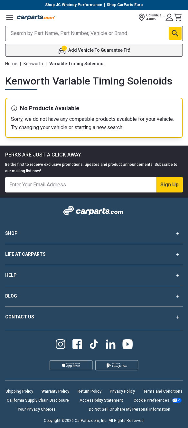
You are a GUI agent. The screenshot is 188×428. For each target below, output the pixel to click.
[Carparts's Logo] (36, 17)
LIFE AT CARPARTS (94, 254)
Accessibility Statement (101, 400)
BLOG (94, 296)
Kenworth (33, 63)
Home (11, 63)
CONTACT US (94, 317)
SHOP (94, 233)
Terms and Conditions (163, 391)
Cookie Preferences (151, 400)
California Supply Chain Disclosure (38, 400)
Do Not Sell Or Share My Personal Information (129, 409)
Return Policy (89, 391)
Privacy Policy (122, 391)
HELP (94, 275)
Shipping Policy (19, 391)
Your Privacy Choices (37, 409)
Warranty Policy (55, 391)
